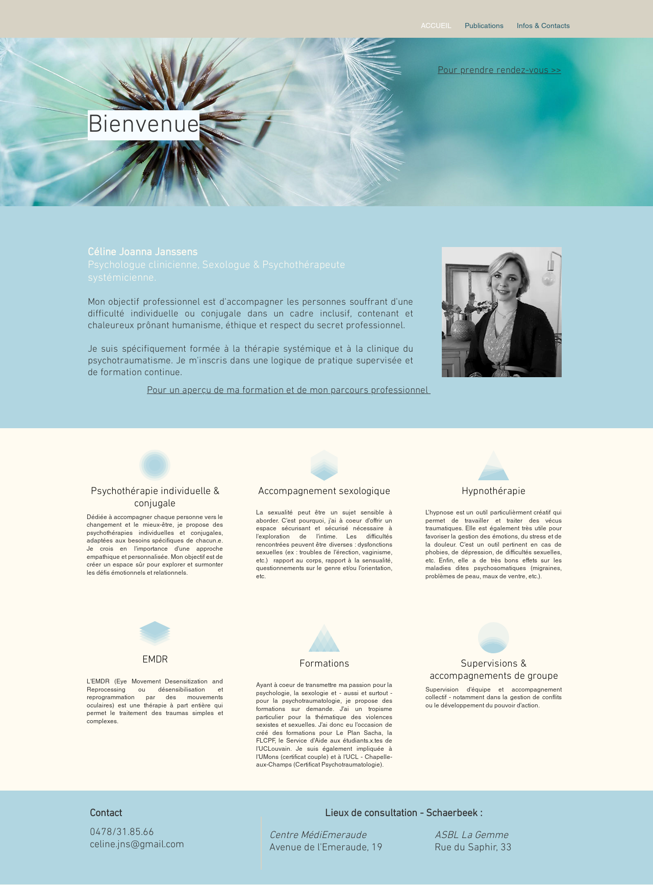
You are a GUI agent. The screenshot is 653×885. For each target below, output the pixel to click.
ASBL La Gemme (471, 835)
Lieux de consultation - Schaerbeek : (405, 813)
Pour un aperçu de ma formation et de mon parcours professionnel (289, 391)
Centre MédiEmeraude (317, 835)
